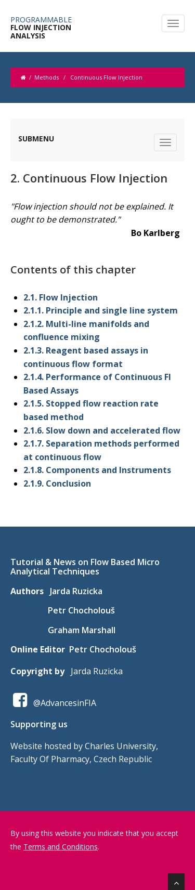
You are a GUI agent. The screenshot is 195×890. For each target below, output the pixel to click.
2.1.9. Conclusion (57, 483)
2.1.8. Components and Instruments (97, 470)
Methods (46, 77)
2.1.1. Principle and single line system (100, 310)
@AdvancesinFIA (54, 703)
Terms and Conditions (60, 847)
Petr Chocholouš (81, 610)
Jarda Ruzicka (76, 591)
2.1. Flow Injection (60, 297)
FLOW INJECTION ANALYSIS (41, 28)
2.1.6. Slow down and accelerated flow (101, 430)
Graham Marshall (81, 630)
